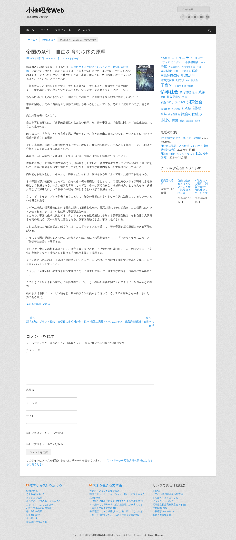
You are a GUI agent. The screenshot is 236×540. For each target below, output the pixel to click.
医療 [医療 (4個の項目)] (195, 71)
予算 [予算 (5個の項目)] (164, 66)
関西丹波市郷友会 (162, 514)
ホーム (30, 30)
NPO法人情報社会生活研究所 (168, 494)
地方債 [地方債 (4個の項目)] (180, 80)
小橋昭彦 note (160, 507)
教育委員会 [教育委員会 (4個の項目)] (174, 97)
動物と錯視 (32, 490)
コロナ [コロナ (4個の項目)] (198, 58)
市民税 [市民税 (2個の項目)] (190, 86)
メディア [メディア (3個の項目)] (165, 62)
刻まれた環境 (33, 514)
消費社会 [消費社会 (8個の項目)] (194, 101)
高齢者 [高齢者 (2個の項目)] (197, 121)
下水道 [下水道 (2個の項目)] (203, 62)
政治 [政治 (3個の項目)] (194, 92)
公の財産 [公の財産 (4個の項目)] (166, 71)
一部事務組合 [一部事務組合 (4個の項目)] (190, 62)
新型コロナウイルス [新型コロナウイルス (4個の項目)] (173, 102)
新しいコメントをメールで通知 (44, 433)
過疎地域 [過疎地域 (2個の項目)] (189, 121)
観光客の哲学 (167, 182)
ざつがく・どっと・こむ (165, 497)
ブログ (45, 30)
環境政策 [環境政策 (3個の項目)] (165, 108)
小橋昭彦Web (45, 10)
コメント (33, 350)
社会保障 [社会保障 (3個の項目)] (175, 108)
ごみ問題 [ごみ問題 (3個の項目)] (165, 58)
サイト (30, 416)
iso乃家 (156, 490)
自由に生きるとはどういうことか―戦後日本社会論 (184, 187)
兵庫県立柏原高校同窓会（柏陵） (170, 504)
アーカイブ (83, 30)
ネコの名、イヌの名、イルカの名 (43, 501)
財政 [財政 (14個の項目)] (165, 119)
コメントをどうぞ (69, 58)
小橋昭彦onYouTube (163, 511)
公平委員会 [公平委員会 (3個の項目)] (185, 70)
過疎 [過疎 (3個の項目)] (182, 120)
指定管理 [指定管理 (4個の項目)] (185, 92)
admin (52, 58)
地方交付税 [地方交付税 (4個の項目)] (168, 80)
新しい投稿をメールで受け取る (44, 444)
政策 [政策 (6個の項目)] (201, 92)
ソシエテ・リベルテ (163, 501)
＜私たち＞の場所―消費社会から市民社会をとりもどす (201, 187)
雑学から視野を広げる (45, 485)
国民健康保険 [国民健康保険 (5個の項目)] (170, 75)
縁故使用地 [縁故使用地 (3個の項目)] (174, 114)
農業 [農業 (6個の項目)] (175, 120)
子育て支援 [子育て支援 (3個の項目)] (180, 85)
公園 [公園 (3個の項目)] (175, 70)
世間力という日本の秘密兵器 (104, 490)
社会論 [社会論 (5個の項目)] (186, 108)
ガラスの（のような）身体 (40, 504)
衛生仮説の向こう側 (36, 521)
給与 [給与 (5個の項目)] (164, 114)
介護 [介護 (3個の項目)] (199, 66)
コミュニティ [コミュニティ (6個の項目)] (182, 57)
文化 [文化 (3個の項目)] (184, 96)
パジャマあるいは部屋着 (38, 507)
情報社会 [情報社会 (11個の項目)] (169, 92)
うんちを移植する (35, 494)
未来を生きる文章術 (107, 485)
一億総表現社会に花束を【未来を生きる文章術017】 (116, 501)
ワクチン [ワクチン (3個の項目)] (175, 62)
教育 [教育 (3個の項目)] (163, 96)
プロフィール (63, 30)
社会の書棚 (48, 39)
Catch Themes (155, 534)
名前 (30, 390)
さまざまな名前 (34, 497)
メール (31, 403)
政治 (47, 304)
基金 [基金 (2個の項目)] (187, 80)
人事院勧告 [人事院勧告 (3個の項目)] (174, 66)
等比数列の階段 (34, 511)
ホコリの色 (32, 518)
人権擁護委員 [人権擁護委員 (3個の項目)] (188, 66)
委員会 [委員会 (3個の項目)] (194, 80)
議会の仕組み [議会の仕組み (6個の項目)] (191, 114)
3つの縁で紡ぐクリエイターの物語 (181, 138)
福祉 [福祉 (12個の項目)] (197, 108)
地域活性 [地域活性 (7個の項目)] (188, 75)
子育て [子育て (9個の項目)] (167, 85)
